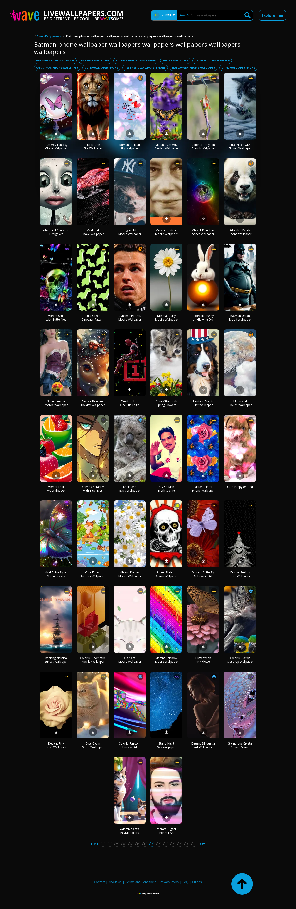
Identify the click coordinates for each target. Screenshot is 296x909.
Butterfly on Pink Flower (203, 660)
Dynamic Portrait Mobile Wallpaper (129, 317)
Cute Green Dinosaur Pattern (92, 317)
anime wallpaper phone (212, 60)
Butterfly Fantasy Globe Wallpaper (56, 146)
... (110, 844)
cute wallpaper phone (101, 67)
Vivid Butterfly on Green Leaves (56, 574)
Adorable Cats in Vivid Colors (129, 831)
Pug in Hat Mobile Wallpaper (129, 232)
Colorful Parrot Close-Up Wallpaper (240, 660)
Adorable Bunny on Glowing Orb (203, 317)
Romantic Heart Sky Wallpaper (129, 146)
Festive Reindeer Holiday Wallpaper (93, 403)
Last (201, 844)
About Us (115, 882)
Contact (99, 882)
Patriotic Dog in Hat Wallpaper (203, 403)
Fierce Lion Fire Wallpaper (92, 146)
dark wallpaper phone (238, 67)
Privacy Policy (169, 882)
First (94, 844)
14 (165, 844)
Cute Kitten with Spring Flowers (166, 403)
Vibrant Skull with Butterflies (56, 317)
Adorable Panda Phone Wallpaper (240, 232)
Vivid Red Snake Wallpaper (93, 232)
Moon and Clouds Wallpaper (240, 403)
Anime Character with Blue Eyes (93, 488)
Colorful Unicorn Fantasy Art (129, 745)
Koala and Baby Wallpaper (129, 488)
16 (179, 844)
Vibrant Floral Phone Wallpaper (203, 488)
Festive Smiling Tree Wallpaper (240, 574)
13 (158, 844)
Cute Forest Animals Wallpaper (93, 574)
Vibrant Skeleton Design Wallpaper (166, 574)
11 (144, 844)
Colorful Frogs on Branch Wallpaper (203, 146)
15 (172, 844)
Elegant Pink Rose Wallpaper (56, 745)
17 (186, 844)
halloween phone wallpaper (193, 67)
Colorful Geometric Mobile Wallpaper (92, 660)
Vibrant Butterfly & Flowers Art (203, 574)
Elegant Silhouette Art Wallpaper (203, 745)
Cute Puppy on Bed (240, 487)
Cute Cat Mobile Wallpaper (129, 660)
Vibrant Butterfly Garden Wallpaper (166, 146)
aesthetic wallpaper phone (145, 67)
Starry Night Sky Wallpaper (166, 745)
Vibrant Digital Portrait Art (166, 831)
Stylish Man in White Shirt (166, 488)
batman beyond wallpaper (136, 60)
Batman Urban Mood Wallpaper (240, 317)
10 (137, 844)
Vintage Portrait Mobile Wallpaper (166, 232)
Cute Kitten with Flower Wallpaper (240, 146)
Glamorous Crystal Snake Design (240, 745)
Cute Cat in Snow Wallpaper (93, 745)
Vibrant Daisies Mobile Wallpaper (129, 574)
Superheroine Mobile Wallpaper (56, 403)
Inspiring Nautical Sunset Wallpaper (56, 660)
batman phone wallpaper (55, 60)
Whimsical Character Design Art (56, 232)
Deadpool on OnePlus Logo (129, 403)
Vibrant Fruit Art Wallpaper (56, 488)
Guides (197, 882)
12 (151, 844)
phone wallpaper (175, 60)
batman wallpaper (95, 60)
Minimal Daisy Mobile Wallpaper (166, 317)
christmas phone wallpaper (57, 67)
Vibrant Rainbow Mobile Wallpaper (166, 660)
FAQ (185, 882)
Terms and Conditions (140, 882)
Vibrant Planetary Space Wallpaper (203, 232)
